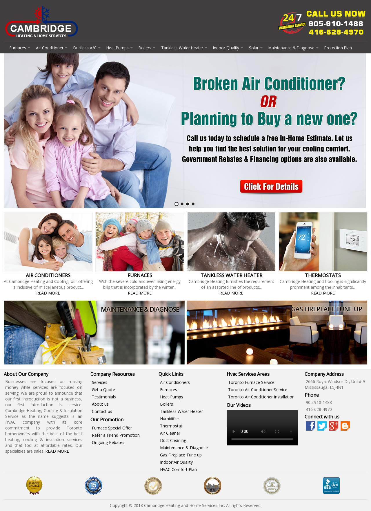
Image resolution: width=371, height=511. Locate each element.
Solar (254, 47)
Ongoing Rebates (108, 442)
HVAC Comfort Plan (178, 469)
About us (100, 404)
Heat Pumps (117, 47)
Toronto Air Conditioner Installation (261, 397)
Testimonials (104, 397)
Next (360, 131)
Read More (48, 293)
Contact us (102, 411)
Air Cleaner (170, 433)
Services (99, 382)
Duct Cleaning (173, 440)
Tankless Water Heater (182, 47)
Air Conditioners (175, 382)
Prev (11, 131)
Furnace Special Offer (112, 428)
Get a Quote (103, 389)
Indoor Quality (226, 47)
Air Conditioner (49, 47)
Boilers (145, 47)
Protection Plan (338, 47)
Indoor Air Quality (176, 462)
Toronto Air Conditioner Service (257, 389)
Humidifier (169, 418)
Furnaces (18, 47)
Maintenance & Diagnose (291, 47)
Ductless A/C (85, 47)
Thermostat (171, 426)
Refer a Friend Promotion (116, 435)
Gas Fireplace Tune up (181, 455)
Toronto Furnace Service (251, 382)
